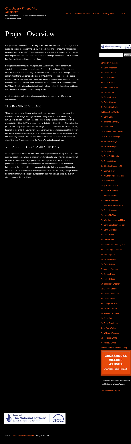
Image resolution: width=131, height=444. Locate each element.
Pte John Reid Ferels (110, 156)
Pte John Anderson (109, 68)
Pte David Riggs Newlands (112, 249)
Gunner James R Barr (110, 87)
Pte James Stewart (109, 308)
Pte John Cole (107, 117)
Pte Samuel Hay (108, 171)
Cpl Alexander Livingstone (112, 205)
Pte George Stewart (109, 303)
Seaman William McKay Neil (113, 245)
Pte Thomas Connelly (110, 122)
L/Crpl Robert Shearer (110, 284)
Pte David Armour (108, 73)
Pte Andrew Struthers (110, 313)
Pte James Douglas (109, 146)
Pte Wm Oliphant (108, 254)
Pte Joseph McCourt (109, 210)
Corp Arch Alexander (109, 63)
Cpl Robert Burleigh (109, 107)
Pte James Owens (108, 259)
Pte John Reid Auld (109, 78)
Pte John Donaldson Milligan (113, 225)
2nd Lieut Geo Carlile (110, 112)
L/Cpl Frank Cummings (110, 137)
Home (68, 13)
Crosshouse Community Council (23, 435)
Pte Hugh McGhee (108, 215)
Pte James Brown (108, 97)
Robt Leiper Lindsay (109, 200)
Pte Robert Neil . (108, 235)
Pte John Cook (107, 127)
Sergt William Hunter (109, 186)
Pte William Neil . (108, 240)
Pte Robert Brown (108, 102)
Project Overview (82, 13)
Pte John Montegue (109, 230)
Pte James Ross (108, 274)
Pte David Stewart (108, 299)
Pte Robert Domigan (109, 141)
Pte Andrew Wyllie (108, 343)
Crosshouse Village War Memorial (21, 10)
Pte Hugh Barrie (107, 92)
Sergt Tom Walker (108, 328)
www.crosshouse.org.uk (111, 391)
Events (96, 13)
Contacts (121, 13)
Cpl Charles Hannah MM (111, 166)
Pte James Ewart (108, 151)
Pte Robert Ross (108, 279)
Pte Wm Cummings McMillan (113, 220)
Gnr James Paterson (109, 269)
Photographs (108, 13)
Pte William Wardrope (110, 333)
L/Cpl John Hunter (108, 181)
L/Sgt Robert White (109, 338)
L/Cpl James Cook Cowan (112, 132)
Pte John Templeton (109, 323)
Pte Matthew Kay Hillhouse (112, 176)
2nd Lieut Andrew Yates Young (114, 348)
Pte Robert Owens (108, 264)
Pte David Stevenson (110, 294)
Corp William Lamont (110, 195)
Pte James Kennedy (109, 191)
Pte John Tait (106, 318)
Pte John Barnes (108, 82)
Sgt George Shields (109, 289)
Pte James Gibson (108, 161)
